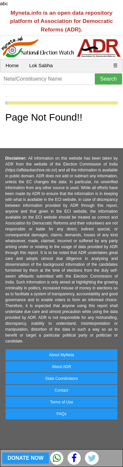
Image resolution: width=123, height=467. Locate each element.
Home (12, 65)
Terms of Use (61, 402)
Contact (61, 390)
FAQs (61, 414)
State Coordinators (61, 378)
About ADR (61, 366)
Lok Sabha (41, 65)
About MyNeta (61, 355)
